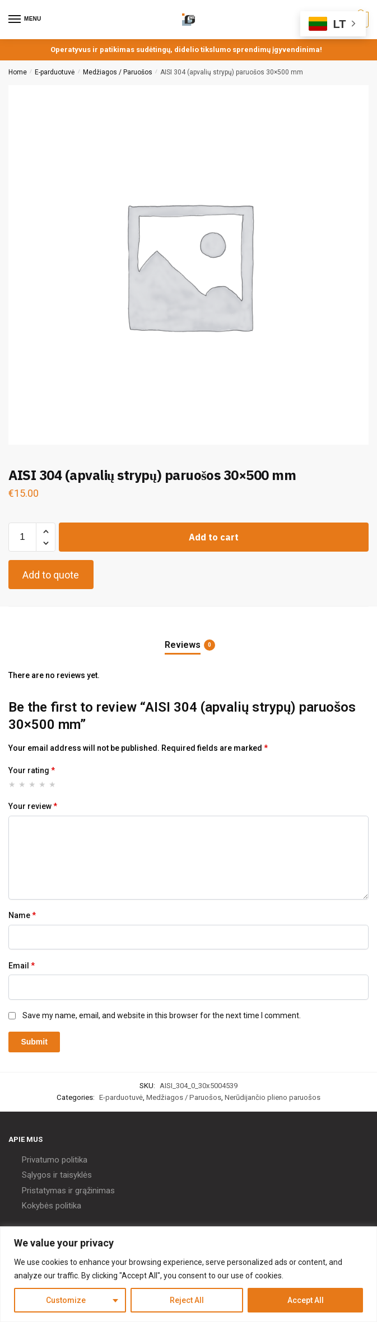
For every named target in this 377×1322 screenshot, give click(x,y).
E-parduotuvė (55, 72)
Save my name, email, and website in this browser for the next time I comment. (161, 1015)
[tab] (189, 635)
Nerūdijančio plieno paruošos (272, 1097)
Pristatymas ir (47, 1190)
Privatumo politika (54, 1160)
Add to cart (214, 537)
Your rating (31, 770)
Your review (32, 806)
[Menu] (25, 19)
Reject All (187, 1300)
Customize (66, 1300)
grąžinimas (95, 1190)
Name (22, 915)
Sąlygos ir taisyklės (57, 1175)
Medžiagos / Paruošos (117, 72)
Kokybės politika (51, 1206)
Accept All (305, 1300)
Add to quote (50, 575)
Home (17, 72)
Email (21, 965)
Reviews (183, 645)
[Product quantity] (22, 537)
